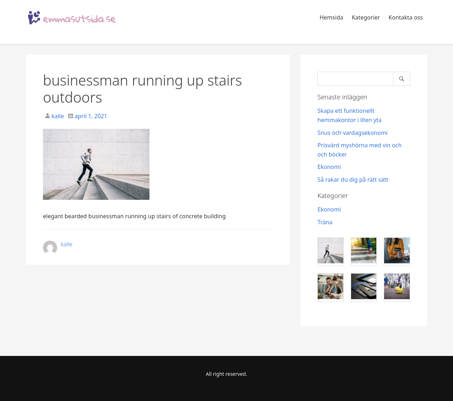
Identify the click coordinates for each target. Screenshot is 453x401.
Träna (324, 222)
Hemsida (331, 17)
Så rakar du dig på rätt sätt (352, 179)
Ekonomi (329, 167)
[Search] (363, 79)
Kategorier (366, 17)
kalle (57, 116)
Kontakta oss (405, 17)
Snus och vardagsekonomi (352, 133)
